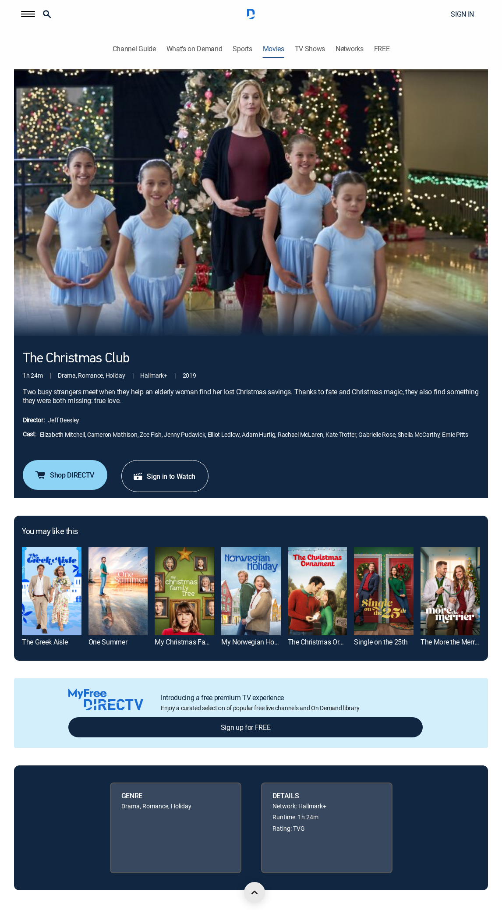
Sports (242, 48)
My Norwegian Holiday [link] (255, 642)
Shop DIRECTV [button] (64, 475)
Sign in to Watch (164, 476)
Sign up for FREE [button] (246, 727)
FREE (382, 48)
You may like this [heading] (50, 532)
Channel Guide (134, 48)
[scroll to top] (254, 892)
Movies (273, 48)
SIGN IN (462, 14)
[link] (51, 591)
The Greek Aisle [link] (44, 642)
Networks (349, 48)
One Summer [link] (107, 642)
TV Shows (310, 48)
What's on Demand (194, 48)
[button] (28, 14)
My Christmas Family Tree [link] (193, 642)
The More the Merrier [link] (451, 642)
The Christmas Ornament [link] (325, 642)
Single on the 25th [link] (380, 642)
